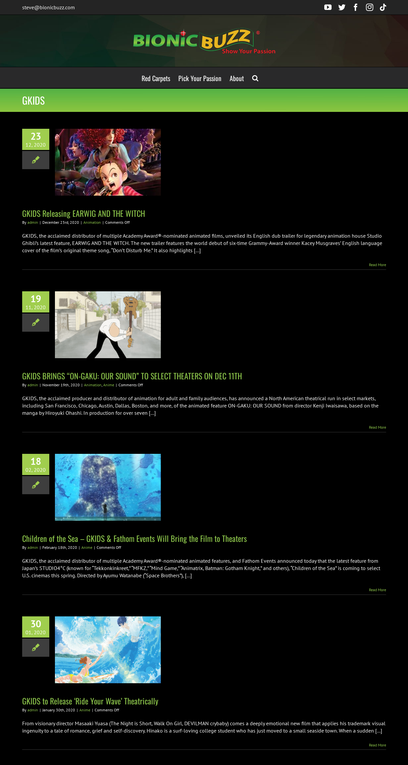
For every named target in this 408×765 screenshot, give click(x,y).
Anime (108, 384)
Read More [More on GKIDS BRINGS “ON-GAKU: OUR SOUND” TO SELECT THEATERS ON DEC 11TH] (377, 427)
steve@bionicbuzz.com (48, 7)
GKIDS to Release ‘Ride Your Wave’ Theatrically (90, 701)
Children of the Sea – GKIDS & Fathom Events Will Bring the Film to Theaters (134, 538)
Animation (92, 222)
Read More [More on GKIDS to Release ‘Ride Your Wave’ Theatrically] (377, 744)
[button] (255, 77)
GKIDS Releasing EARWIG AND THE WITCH (83, 213)
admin (32, 222)
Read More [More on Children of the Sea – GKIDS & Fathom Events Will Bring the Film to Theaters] (377, 589)
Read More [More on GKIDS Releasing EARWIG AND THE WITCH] (377, 264)
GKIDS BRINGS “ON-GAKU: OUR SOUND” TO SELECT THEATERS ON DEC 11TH (132, 376)
